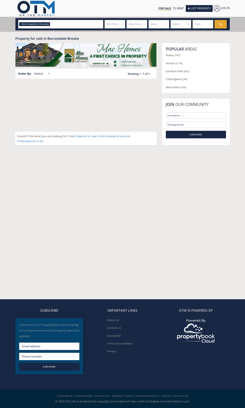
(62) (186, 71)
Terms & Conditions (120, 343)
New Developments (147, 395)
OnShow (166, 395)
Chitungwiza (174, 79)
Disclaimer (114, 336)
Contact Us (114, 328)
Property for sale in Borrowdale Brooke (101, 136)
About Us (113, 320)
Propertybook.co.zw (30, 141)
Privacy (111, 351)
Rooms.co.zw (180, 395)
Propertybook (65, 395)
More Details (143, 119)
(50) (185, 79)
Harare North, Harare (92, 95)
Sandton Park (175, 71)
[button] (115, 24)
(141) (177, 55)
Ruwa (170, 55)
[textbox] (52, 24)
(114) (179, 63)
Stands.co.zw (102, 395)
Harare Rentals (83, 395)
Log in (222, 8)
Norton (171, 63)
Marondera (173, 87)
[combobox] (60, 24)
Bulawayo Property (123, 395)
